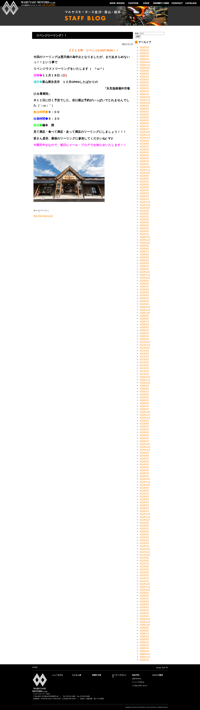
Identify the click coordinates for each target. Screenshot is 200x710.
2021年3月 (144, 228)
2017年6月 (144, 359)
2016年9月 (144, 385)
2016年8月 (144, 388)
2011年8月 (144, 560)
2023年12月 (145, 132)
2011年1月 (144, 581)
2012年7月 (144, 528)
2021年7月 (144, 216)
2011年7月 (144, 563)
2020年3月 (144, 263)
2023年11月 (145, 135)
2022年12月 (145, 167)
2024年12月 (145, 97)
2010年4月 (144, 607)
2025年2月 (144, 91)
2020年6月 (144, 254)
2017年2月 (144, 371)
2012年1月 (144, 546)
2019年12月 (145, 272)
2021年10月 (145, 207)
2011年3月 (144, 575)
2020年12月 (145, 237)
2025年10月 (145, 68)
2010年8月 (144, 595)
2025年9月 (144, 70)
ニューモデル (57, 675)
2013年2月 (144, 508)
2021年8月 (144, 213)
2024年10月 (145, 103)
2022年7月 (144, 181)
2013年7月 (144, 493)
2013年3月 (144, 505)
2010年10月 (145, 589)
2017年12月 (145, 342)
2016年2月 (144, 406)
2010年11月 (145, 587)
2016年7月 (144, 391)
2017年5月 (144, 362)
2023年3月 (144, 158)
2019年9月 (144, 280)
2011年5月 (144, 569)
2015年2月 (144, 438)
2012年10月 (145, 520)
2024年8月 (144, 108)
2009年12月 (145, 619)
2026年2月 (144, 56)
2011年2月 (144, 578)
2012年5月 (144, 534)
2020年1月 (144, 269)
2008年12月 (145, 654)
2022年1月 (144, 199)
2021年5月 (144, 222)
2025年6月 (144, 79)
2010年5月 (144, 604)
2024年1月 (144, 129)
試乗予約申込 (136, 678)
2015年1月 (144, 441)
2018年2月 (144, 336)
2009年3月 (144, 645)
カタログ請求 (157, 675)
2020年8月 (144, 248)
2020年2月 (144, 266)
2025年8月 (144, 73)
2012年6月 (144, 531)
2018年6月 (144, 324)
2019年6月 (144, 289)
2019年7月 (144, 286)
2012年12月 (145, 514)
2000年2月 (144, 659)
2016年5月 (144, 397)
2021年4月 (144, 225)
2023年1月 (144, 164)
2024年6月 (144, 114)
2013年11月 (145, 482)
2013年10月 (145, 485)
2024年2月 (144, 126)
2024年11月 (145, 100)
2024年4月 (144, 120)
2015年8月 (144, 423)
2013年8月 (144, 490)
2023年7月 (144, 146)
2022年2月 (144, 196)
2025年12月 (145, 62)
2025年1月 (144, 94)
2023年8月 (144, 143)
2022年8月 (144, 178)
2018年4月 (144, 330)
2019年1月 (144, 304)
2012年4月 (144, 537)
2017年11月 (145, 345)
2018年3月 (144, 333)
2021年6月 (144, 219)
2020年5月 (144, 257)
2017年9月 (144, 350)
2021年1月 (144, 234)
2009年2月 (144, 648)
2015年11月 (145, 415)
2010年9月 (144, 592)
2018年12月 (145, 307)
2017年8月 (144, 353)
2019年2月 (144, 301)
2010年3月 (144, 610)
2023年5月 (144, 152)
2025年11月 (145, 65)
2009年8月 (144, 630)
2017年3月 (144, 368)
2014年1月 (144, 476)
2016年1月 (144, 409)
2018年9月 (144, 315)
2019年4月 (144, 295)
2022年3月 (144, 193)
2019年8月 (144, 283)
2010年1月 (144, 616)
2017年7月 (144, 356)
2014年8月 (144, 455)
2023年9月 (144, 140)
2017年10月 (145, 347)
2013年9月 (144, 487)
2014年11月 (145, 447)
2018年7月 (144, 321)
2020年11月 (145, 240)
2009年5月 (144, 639)
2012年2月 (144, 543)
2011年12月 (145, 549)
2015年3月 (144, 435)
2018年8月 (144, 318)
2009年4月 (144, 642)
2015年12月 (145, 412)
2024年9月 (144, 105)
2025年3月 (144, 88)
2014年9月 (144, 452)
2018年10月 (145, 312)
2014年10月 (145, 450)
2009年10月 (145, 624)
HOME (35, 667)
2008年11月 (145, 657)
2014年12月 (145, 444)
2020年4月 (144, 260)
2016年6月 (144, 394)
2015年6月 (144, 429)
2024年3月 (144, 123)
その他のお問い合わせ (139, 685)
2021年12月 (145, 202)
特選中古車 (96, 675)
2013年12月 (145, 479)
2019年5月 (144, 292)
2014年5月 (144, 464)
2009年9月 (144, 627)
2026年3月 (144, 53)
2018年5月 (144, 327)
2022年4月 (144, 190)
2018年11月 (145, 310)
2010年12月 (145, 584)
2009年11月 (145, 622)
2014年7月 (144, 458)
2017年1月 (144, 374)
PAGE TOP (162, 667)
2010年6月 (144, 601)
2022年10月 (145, 172)
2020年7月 (144, 251)
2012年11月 (145, 517)
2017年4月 (144, 365)
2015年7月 (144, 426)
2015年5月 (144, 432)
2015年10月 (145, 417)
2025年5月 (144, 82)
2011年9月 (144, 557)
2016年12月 (145, 377)
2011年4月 (144, 572)
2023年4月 (144, 155)
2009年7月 (144, 633)
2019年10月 (145, 277)
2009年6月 (144, 636)
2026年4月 (144, 50)
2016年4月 (144, 400)
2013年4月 (144, 502)
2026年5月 (144, 47)
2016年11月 (145, 380)
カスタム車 (76, 675)
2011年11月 (145, 552)
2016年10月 (145, 382)
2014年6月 (144, 461)
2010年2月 (144, 613)
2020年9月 (144, 245)
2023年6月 (144, 149)
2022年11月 (145, 170)
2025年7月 (144, 76)
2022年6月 (144, 184)
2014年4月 (144, 467)
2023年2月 (144, 161)
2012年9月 (144, 522)
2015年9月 (144, 420)
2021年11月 (145, 205)
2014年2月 (144, 473)
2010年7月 (144, 598)
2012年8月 (144, 525)
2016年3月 (144, 403)
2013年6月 (144, 496)
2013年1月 (144, 511)
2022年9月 (144, 175)
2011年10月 (145, 555)
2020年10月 (145, 242)
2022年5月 (144, 187)
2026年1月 (144, 59)
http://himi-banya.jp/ (43, 216)
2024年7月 (144, 111)
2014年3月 (144, 470)
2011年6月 (144, 566)
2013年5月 (144, 499)
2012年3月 (144, 540)
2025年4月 (144, 85)
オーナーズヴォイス (119, 676)
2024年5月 (144, 117)
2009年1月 (144, 651)
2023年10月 (145, 138)
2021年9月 (144, 210)
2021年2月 (144, 231)
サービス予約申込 (138, 682)
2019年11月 (145, 275)
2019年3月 (144, 298)
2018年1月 (144, 339)
